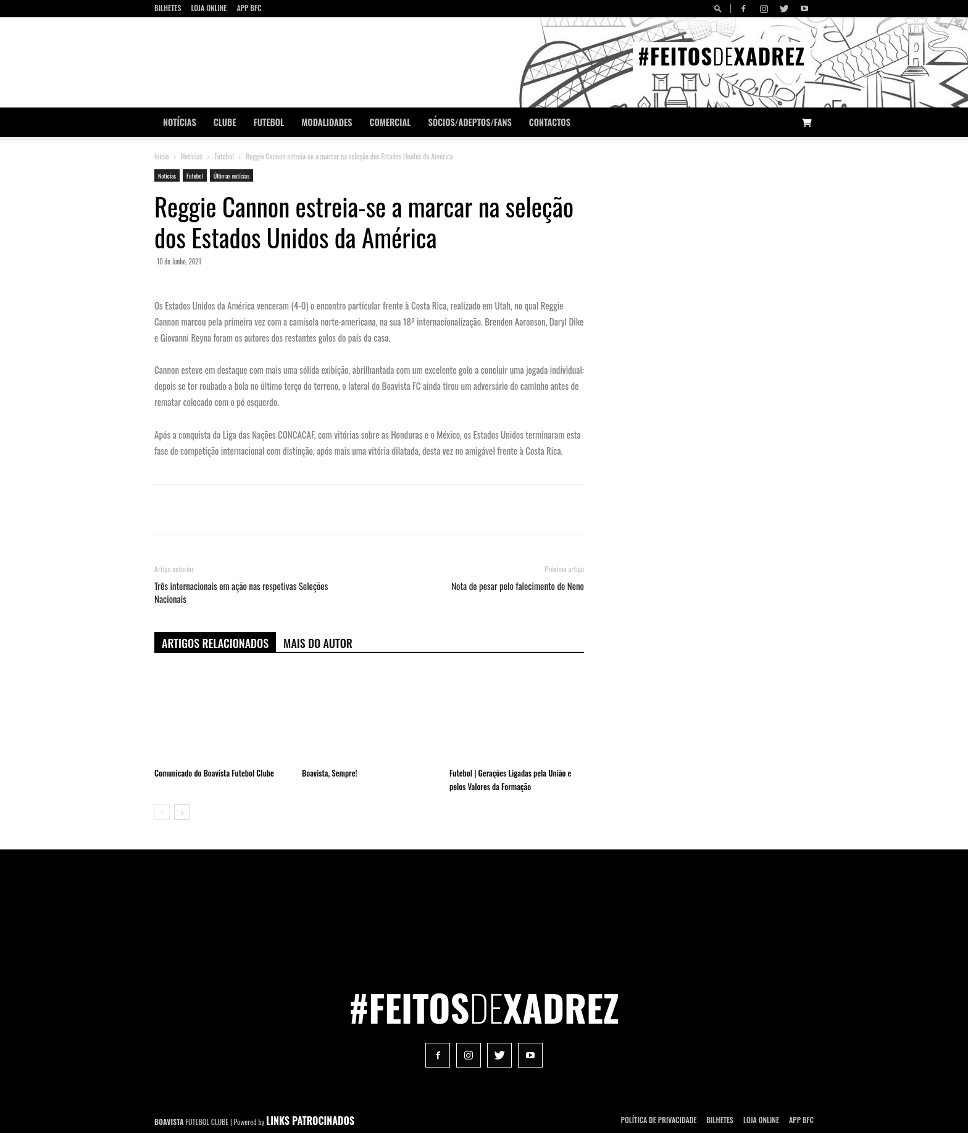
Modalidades (326, 122)
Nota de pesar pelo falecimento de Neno (517, 585)
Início (161, 156)
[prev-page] (162, 812)
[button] (720, 8)
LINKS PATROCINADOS (310, 1120)
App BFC (248, 7)
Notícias (179, 122)
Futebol (269, 122)
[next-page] (182, 812)
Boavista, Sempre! (329, 773)
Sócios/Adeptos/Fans (469, 122)
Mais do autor (318, 643)
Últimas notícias (231, 175)
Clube (225, 122)
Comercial (390, 122)
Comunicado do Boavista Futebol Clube (214, 773)
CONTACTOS (549, 122)
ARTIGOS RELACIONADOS (215, 643)
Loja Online (209, 7)
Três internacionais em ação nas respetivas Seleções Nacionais (241, 592)
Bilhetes (167, 7)
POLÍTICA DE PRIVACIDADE (659, 1119)
